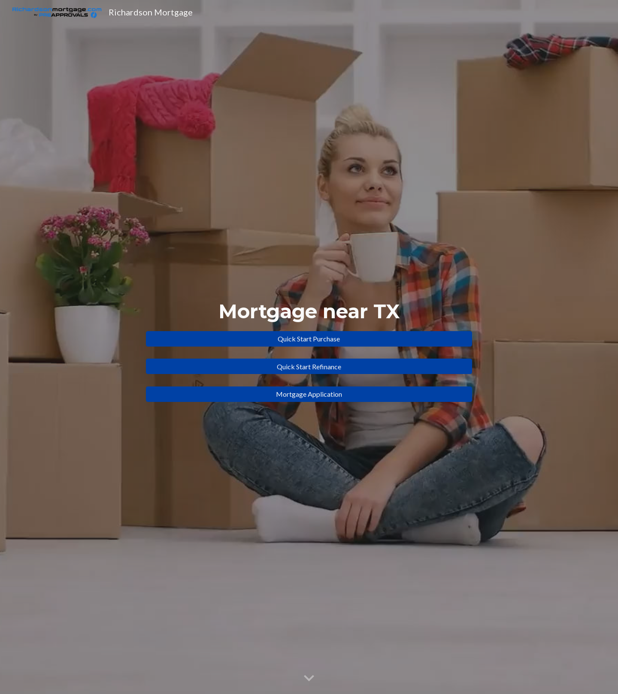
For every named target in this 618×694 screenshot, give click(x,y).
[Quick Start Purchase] (309, 339)
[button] (309, 678)
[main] (309, 311)
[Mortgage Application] (309, 394)
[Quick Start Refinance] (309, 366)
